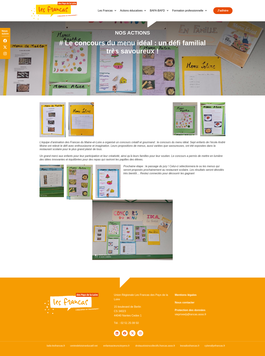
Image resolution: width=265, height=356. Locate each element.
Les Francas (107, 10)
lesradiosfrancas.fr (189, 345)
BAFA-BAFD (159, 10)
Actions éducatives (133, 10)
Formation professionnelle (189, 10)
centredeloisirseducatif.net (84, 345)
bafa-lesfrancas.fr (56, 345)
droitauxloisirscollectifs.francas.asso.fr (155, 345)
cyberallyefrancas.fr (214, 345)
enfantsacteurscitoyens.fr (116, 345)
